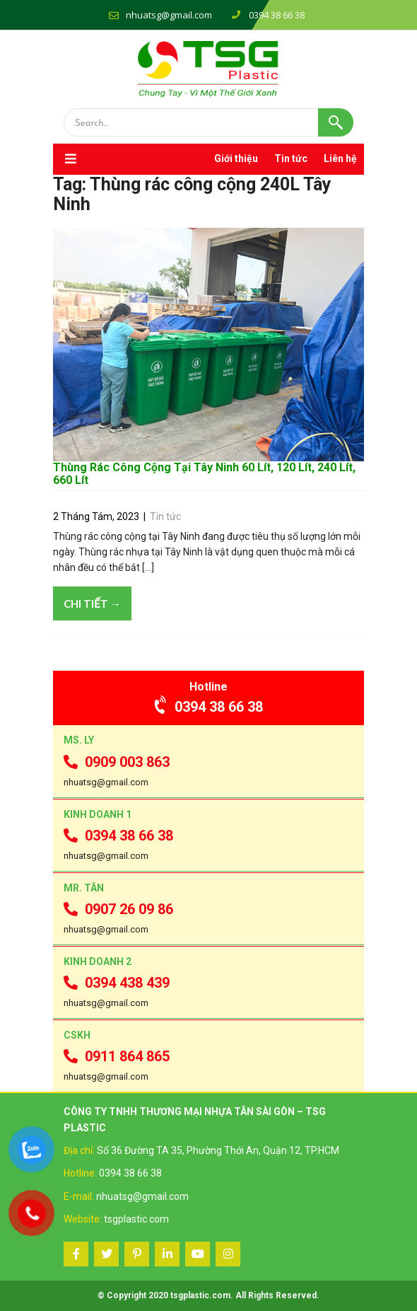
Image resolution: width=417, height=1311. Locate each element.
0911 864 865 (117, 1056)
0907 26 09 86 (118, 909)
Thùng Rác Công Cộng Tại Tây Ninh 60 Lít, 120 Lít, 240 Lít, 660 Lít (204, 474)
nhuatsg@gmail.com (169, 14)
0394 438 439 (117, 982)
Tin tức (290, 158)
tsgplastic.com (136, 1219)
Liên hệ (340, 158)
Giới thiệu (236, 158)
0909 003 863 (117, 761)
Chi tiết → (92, 603)
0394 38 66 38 (209, 706)
